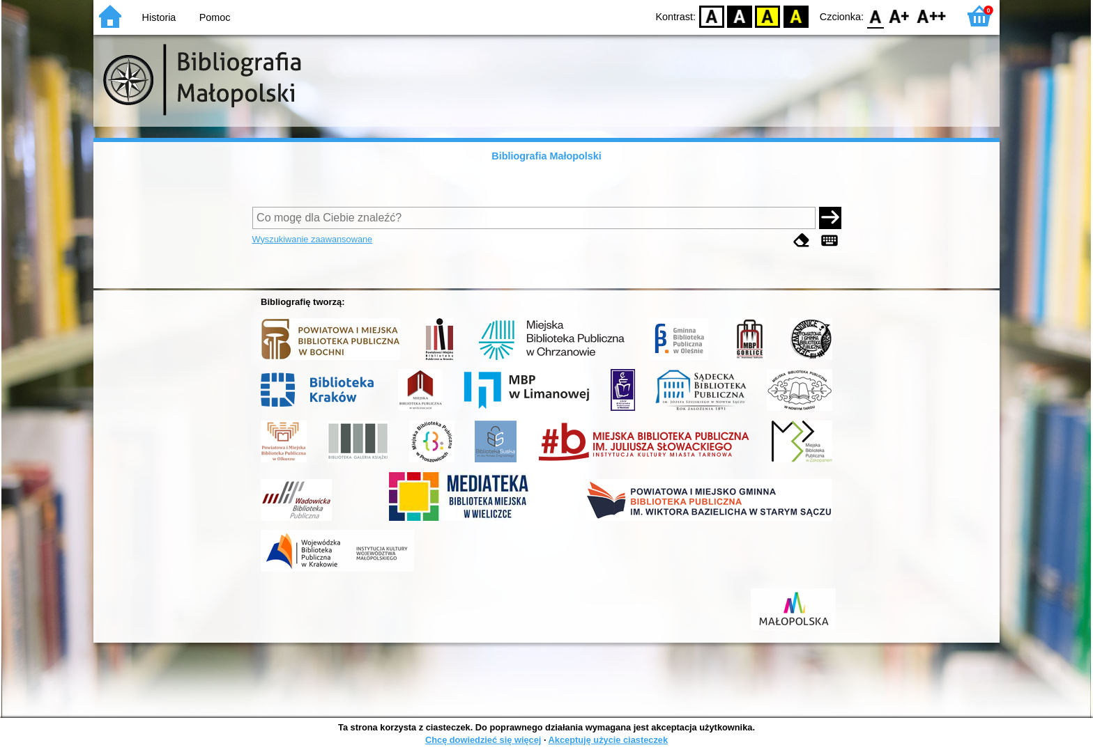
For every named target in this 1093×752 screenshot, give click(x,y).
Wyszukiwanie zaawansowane (312, 239)
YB (767, 16)
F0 (875, 16)
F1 (899, 16)
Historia (159, 17)
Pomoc (215, 17)
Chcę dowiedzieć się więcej (483, 740)
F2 (931, 16)
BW (740, 16)
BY (795, 16)
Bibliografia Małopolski (546, 156)
